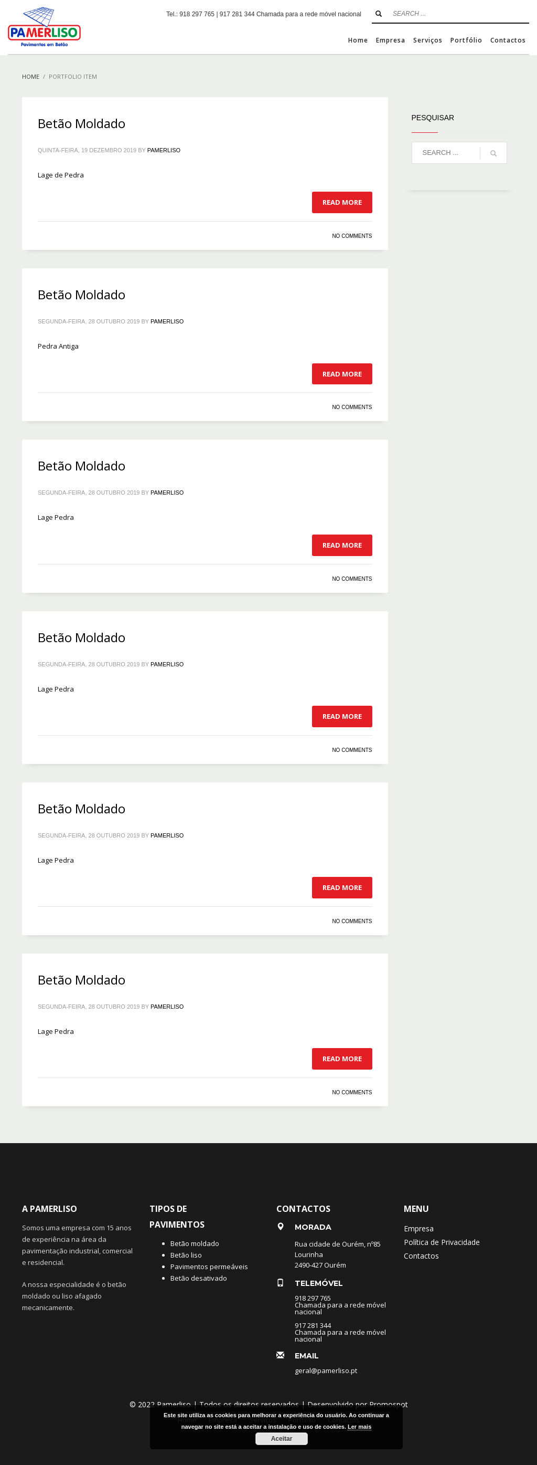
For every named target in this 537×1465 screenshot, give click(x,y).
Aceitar (282, 1438)
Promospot (388, 1404)
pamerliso (163, 150)
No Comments (352, 236)
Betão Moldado (81, 123)
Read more (342, 202)
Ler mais (359, 1427)
